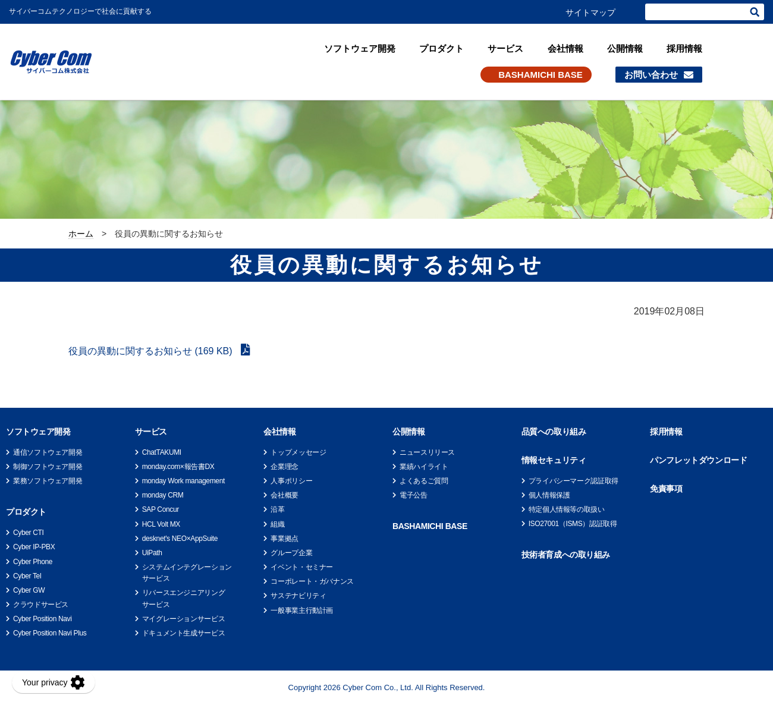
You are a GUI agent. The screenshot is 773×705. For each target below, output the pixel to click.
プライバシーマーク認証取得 (573, 481)
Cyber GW (29, 590)
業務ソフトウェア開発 (47, 481)
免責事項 (666, 488)
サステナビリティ (298, 595)
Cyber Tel (27, 576)
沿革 (277, 509)
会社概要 (284, 495)
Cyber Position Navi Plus (49, 633)
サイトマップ (590, 12)
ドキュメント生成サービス (183, 633)
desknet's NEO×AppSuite (180, 538)
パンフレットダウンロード (698, 460)
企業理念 (284, 466)
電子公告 (414, 495)
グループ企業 (291, 553)
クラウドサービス (40, 604)
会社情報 (565, 48)
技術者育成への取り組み (565, 554)
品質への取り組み (553, 431)
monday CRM (163, 495)
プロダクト (441, 48)
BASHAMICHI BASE (540, 75)
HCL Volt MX (161, 524)
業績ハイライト (424, 466)
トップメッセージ (298, 452)
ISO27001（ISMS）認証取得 (573, 524)
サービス (505, 48)
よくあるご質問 (424, 481)
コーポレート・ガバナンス (312, 581)
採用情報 (684, 48)
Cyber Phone (32, 562)
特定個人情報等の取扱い (567, 509)
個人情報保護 (549, 495)
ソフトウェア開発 (359, 48)
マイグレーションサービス (183, 619)
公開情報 (625, 48)
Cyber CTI (28, 532)
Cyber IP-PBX (34, 547)
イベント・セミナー (302, 567)
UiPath (152, 553)
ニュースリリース (427, 452)
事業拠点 (284, 538)
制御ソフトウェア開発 (47, 466)
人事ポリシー (291, 481)
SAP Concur (160, 509)
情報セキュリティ (553, 460)
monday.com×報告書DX (178, 466)
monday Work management (183, 481)
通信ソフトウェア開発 (47, 452)
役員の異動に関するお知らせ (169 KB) (151, 351)
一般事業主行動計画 (302, 610)
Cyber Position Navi (42, 619)
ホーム (80, 233)
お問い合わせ (651, 75)
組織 (277, 524)
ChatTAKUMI (161, 452)
